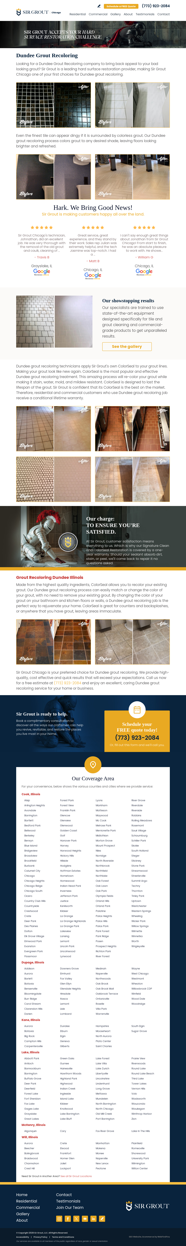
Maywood (102, 815)
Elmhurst (65, 973)
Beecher (29, 1148)
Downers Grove (69, 968)
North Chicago (105, 1108)
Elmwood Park (33, 941)
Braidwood (31, 1158)
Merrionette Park (106, 830)
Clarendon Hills (33, 1008)
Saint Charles (104, 1046)
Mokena (100, 1148)
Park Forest (102, 931)
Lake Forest (102, 1058)
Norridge (101, 855)
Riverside (136, 810)
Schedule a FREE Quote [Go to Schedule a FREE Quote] (121, 6)
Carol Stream (32, 1003)
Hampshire (102, 1026)
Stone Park (138, 865)
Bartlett (28, 820)
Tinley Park (137, 896)
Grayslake (30, 1113)
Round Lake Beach (142, 1073)
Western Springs (141, 911)
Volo (134, 1093)
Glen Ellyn (65, 983)
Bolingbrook (31, 1153)
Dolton (28, 931)
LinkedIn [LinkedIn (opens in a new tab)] (93, 1219)
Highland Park (68, 1078)
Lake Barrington (69, 1113)
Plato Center (103, 1041)
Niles (98, 850)
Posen (99, 941)
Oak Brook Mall (105, 988)
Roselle (100, 1003)
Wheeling (136, 916)
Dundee (65, 1026)
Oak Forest (102, 881)
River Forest (103, 956)
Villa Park (101, 1008)
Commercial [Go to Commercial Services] (98, 14)
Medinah (101, 968)
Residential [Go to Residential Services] (77, 14)
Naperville (102, 973)
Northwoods (103, 978)
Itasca (64, 998)
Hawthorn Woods (70, 1073)
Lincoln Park (67, 946)
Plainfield (136, 1143)
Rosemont (137, 825)
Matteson (101, 810)
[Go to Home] (40, 12)
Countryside (31, 906)
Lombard (66, 1014)
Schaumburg (139, 835)
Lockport (65, 1168)
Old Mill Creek (104, 1113)
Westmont (137, 978)
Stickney (136, 860)
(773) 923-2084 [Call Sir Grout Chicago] (156, 6)
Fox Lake (29, 1103)
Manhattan (102, 1143)
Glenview (65, 820)
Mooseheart (103, 1031)
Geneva (65, 1041)
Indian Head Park (70, 886)
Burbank (29, 865)
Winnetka (137, 936)
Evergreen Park (33, 951)
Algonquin (30, 1131)
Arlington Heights (34, 805)
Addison (29, 968)
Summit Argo (139, 881)
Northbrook (103, 865)
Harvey (64, 845)
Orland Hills (102, 901)
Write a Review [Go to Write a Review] (98, 6)
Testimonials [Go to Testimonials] (145, 14)
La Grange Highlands (73, 921)
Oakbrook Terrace (107, 993)
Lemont (64, 941)
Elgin (63, 1036)
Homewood (67, 881)
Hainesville (66, 1068)
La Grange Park (69, 926)
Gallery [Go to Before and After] (115, 14)
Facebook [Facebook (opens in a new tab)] (68, 1219)
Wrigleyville (138, 946)
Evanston (29, 946)
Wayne (135, 968)
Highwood (66, 1083)
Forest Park (67, 800)
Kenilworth (66, 906)
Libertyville (102, 1073)
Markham (101, 805)
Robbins (136, 815)
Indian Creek (67, 1088)
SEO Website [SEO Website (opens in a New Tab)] (135, 1236)
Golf (62, 835)
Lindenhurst (103, 1083)
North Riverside (105, 860)
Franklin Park (67, 810)
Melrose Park (103, 825)
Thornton (136, 891)
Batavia (29, 983)
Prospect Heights (106, 946)
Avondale (30, 810)
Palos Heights (104, 916)
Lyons (99, 800)
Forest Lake (31, 1093)
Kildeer (64, 911)
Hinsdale (65, 993)
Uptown (136, 901)
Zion (133, 1118)
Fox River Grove (105, 1131)
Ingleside (65, 1093)
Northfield (102, 870)
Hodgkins (65, 865)
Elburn (64, 1031)
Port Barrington (105, 1118)
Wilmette (136, 931)
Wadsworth (138, 1098)
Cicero (28, 896)
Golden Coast (68, 830)
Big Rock (29, 1036)
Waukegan (138, 1108)
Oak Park (101, 891)
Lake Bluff (66, 1118)
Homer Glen (67, 1158)
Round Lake (138, 1068)
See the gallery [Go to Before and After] (127, 346)
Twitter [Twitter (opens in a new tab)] (76, 1219)
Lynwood (65, 956)
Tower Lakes (138, 1083)
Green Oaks (67, 1058)
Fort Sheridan (32, 1098)
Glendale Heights (70, 988)
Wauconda (138, 1103)
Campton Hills (32, 1041)
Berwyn (28, 840)
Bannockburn (32, 1068)
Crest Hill (29, 1168)
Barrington (30, 815)
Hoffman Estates (70, 870)
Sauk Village (138, 830)
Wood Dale (138, 998)
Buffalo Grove (32, 1078)
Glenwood (66, 825)
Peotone (101, 1168)
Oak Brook (102, 983)
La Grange (66, 916)
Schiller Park (138, 840)
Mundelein (102, 1098)
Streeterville (138, 875)
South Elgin (138, 1026)
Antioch (28, 1063)
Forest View (67, 805)
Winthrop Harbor (141, 1113)
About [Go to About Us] (128, 14)
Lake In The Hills (140, 1131)
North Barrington (106, 1103)
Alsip (27, 800)
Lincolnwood (67, 951)
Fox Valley (66, 978)
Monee (100, 1153)
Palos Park (102, 926)
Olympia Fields (104, 896)
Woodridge (138, 1003)
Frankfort (65, 1153)
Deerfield (29, 1088)
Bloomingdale (32, 993)
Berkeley (29, 835)
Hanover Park (68, 840)
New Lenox (102, 1163)
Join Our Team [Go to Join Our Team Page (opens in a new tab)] (70, 1207)
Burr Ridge (30, 998)
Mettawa (101, 1093)
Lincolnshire (102, 1078)
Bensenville (30, 988)
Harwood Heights (70, 850)
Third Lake (137, 1078)
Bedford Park (32, 825)
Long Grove (103, 1088)
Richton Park (103, 951)
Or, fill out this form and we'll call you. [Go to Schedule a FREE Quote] (137, 745)
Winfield (136, 993)
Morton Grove (104, 840)
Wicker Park (138, 921)
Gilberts (64, 1046)
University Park (140, 1158)
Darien (28, 1014)
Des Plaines (31, 926)
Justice (64, 901)
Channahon (31, 1163)
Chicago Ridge (33, 886)
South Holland (139, 850)
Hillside (64, 860)
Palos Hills (101, 921)
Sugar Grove (139, 1031)
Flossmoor (30, 956)
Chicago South (33, 891)
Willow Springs (140, 926)
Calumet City (32, 870)
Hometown (66, 875)
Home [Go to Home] (21, 1194)
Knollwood (66, 1108)
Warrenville (102, 1014)
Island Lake (67, 1098)
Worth (135, 941)
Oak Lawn (102, 886)
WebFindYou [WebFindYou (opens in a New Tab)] (163, 1236)
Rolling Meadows (141, 820)
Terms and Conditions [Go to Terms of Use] (63, 1237)
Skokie (135, 845)
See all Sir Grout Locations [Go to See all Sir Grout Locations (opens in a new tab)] (76, 1176)
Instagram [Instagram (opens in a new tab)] (59, 1219)
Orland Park (103, 906)
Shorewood (138, 1153)
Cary (63, 1131)
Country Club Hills (35, 901)
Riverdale (137, 805)
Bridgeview (31, 850)
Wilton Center (139, 1168)
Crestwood (31, 911)
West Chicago (140, 973)
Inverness (65, 891)
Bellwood (29, 830)
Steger (135, 855)
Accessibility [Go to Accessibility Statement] (22, 1237)
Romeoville (138, 1148)
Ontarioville (102, 998)
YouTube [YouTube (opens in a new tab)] (85, 1219)
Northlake (101, 875)
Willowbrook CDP (141, 988)
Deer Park (30, 921)
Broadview (30, 855)
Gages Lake (31, 1108)
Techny (135, 886)
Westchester (139, 906)
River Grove (138, 800)
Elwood (64, 1148)
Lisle (62, 1008)
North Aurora (103, 1036)
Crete (27, 916)
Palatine (101, 911)
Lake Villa (101, 1063)
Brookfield (30, 860)
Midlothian (102, 835)
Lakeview (65, 931)
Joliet (63, 1163)
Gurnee (64, 1063)
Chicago (29, 875)
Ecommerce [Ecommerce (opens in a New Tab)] (148, 1236)
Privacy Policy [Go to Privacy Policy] (40, 1237)
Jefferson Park (69, 896)
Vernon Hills (138, 1088)
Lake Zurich (102, 1068)
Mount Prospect (105, 845)
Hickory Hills (67, 855)
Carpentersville (33, 1046)
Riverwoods (138, 1063)
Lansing (64, 936)
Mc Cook (101, 820)
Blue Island (30, 845)
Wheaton (137, 983)
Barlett (28, 978)
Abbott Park (31, 1058)
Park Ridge (102, 936)
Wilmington (138, 1163)
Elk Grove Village (34, 936)
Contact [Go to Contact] (163, 14)
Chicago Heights (34, 881)
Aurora (28, 973)
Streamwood (139, 870)
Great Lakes (31, 1118)
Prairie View (138, 1058)
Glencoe (65, 815)
